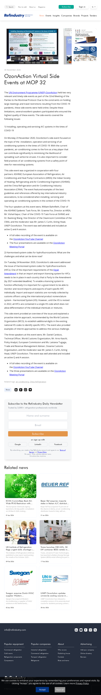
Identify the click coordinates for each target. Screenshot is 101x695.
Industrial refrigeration (39, 650)
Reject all (60, 690)
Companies (66, 15)
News (41, 15)
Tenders (93, 15)
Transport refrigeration (38, 657)
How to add (22, 7)
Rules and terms (63, 660)
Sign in (82, 7)
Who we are (62, 650)
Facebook (58, 444)
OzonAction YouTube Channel (28, 239)
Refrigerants (35, 660)
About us (32, 7)
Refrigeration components (13, 657)
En (93, 7)
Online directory (86, 653)
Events (48, 15)
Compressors (8, 660)
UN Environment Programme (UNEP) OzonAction (33, 92)
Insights (56, 15)
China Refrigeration (38, 381)
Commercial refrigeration (13, 650)
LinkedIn (38, 444)
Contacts (61, 657)
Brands (76, 15)
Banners (83, 657)
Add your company (87, 650)
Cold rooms (8, 653)
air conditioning (22, 381)
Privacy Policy (42, 452)
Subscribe (66, 7)
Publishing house (64, 653)
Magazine (41, 7)
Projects (84, 15)
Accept (42, 689)
